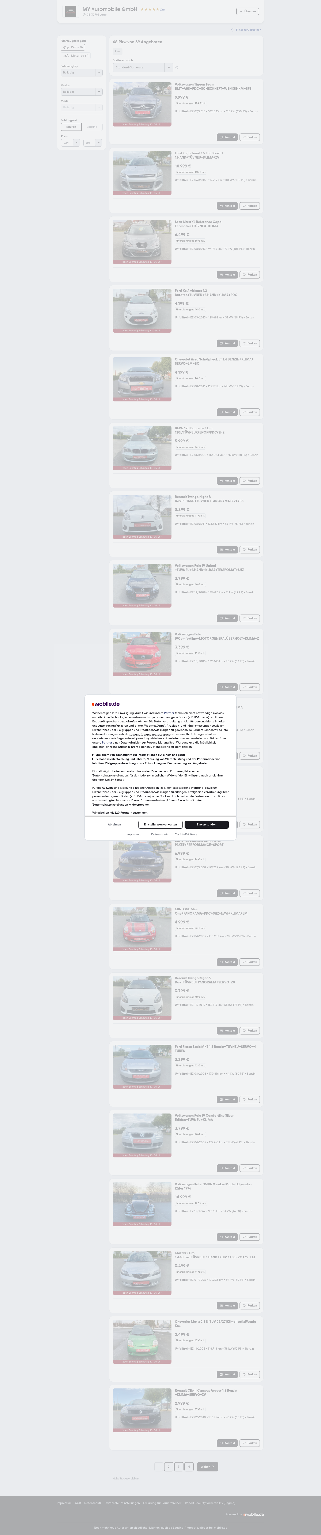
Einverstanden (206, 824)
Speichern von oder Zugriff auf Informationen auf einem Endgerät (140, 755)
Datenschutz (159, 834)
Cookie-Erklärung (186, 834)
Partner (169, 713)
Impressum (133, 834)
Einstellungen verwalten (160, 824)
